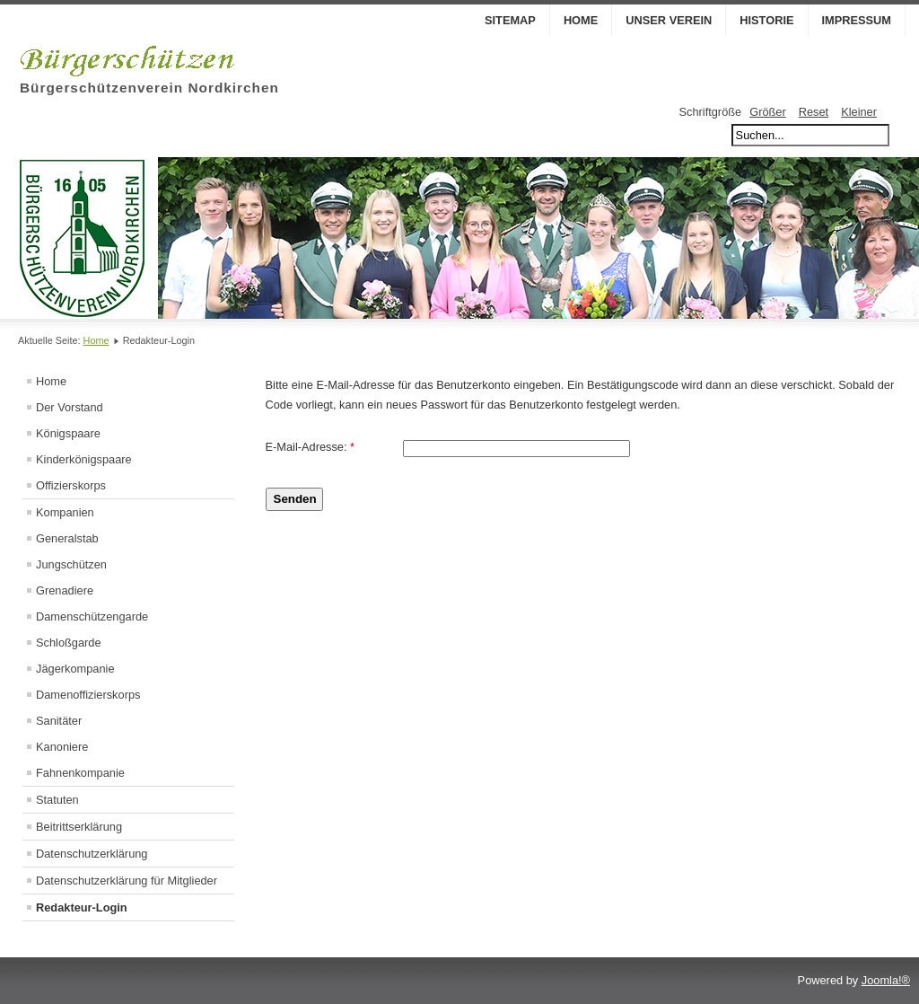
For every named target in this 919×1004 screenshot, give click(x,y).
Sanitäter (59, 720)
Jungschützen (71, 564)
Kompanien (65, 512)
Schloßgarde (68, 642)
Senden (295, 499)
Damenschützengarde (92, 616)
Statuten (57, 799)
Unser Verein (669, 20)
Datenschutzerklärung (91, 853)
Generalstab (67, 538)
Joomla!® (886, 980)
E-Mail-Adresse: (310, 447)
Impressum (857, 20)
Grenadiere (64, 590)
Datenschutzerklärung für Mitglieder (126, 880)
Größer (767, 112)
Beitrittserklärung (79, 826)
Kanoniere (62, 746)
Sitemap (510, 20)
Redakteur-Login (81, 907)
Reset (813, 112)
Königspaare (68, 433)
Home (581, 20)
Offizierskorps (71, 485)
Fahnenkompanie (80, 772)
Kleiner (859, 112)
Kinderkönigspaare (84, 459)
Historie (766, 20)
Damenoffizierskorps (88, 694)
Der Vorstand (69, 407)
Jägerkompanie (75, 668)
